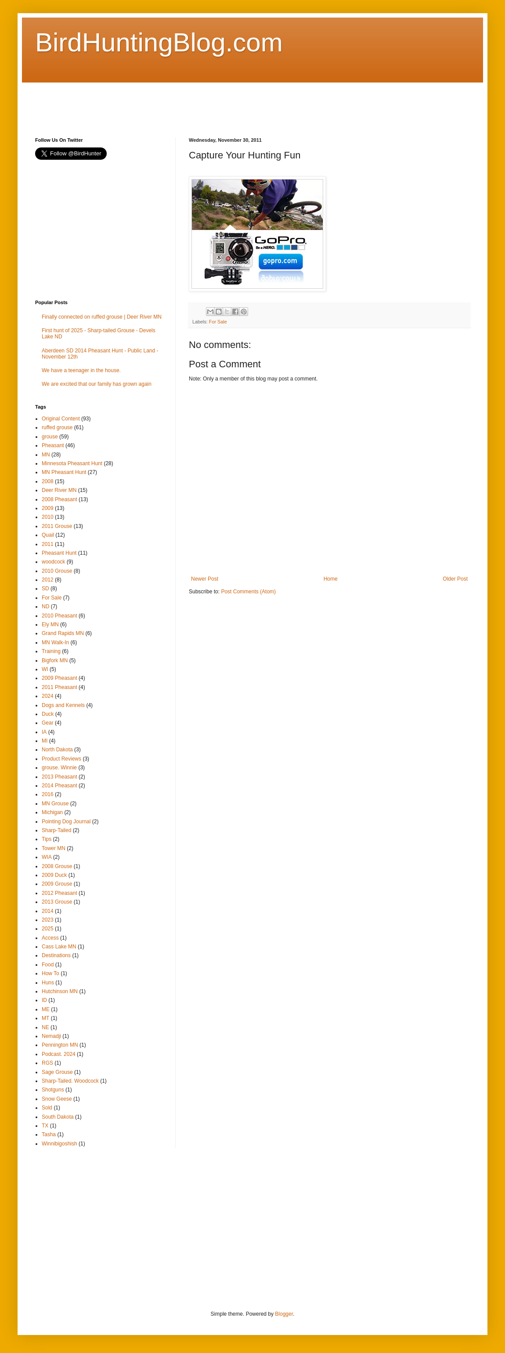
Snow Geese (57, 1099)
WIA (47, 857)
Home (331, 579)
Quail (48, 535)
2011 (48, 544)
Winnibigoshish (59, 1144)
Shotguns (53, 1090)
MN (46, 455)
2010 (48, 517)
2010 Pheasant (59, 616)
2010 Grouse (57, 571)
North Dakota (57, 749)
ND (45, 606)
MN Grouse (55, 803)
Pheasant (53, 445)
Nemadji (51, 1036)
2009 (48, 508)
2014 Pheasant (59, 785)
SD (45, 588)
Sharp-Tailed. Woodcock (70, 1081)
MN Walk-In (55, 642)
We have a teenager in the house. (81, 370)
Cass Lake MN (59, 947)
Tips (46, 839)
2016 (48, 794)
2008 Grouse (57, 866)
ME (46, 1009)
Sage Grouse (57, 1072)
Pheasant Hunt (59, 553)
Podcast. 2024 (59, 1054)
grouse (50, 437)
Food (48, 965)
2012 (48, 580)
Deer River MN (59, 490)
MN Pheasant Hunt (64, 472)
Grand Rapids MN (63, 633)
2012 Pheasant (59, 893)
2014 (48, 911)
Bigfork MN (55, 660)
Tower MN (53, 848)
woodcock (53, 562)
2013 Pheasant (59, 777)
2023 (48, 920)
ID (44, 1000)
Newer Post (204, 579)
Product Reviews (61, 759)
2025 (48, 929)
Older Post (455, 579)
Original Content (61, 419)
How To (50, 973)
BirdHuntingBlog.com (159, 42)
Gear (48, 723)
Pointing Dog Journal (66, 821)
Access (50, 938)
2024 (48, 696)
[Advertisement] (195, 102)
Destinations (56, 955)
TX (45, 1126)
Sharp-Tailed (56, 830)
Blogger (284, 1314)
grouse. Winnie (59, 767)
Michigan (52, 812)
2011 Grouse (57, 526)
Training (51, 651)
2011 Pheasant (59, 687)
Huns (48, 983)
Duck (48, 714)
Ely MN (50, 624)
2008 (48, 481)
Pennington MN (60, 1045)
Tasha (49, 1134)
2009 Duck (54, 875)
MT (45, 1018)
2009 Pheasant (59, 678)
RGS (47, 1063)
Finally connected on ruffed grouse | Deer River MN (102, 317)
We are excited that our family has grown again (97, 384)
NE (45, 1027)
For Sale (218, 321)
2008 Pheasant (59, 499)
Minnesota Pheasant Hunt (72, 463)
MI (44, 741)
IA (44, 732)
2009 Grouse (57, 884)
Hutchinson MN (60, 991)
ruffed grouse (57, 427)
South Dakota (58, 1117)
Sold (47, 1108)
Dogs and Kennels (63, 705)
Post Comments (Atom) (248, 592)
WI (45, 669)
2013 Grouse (57, 902)
